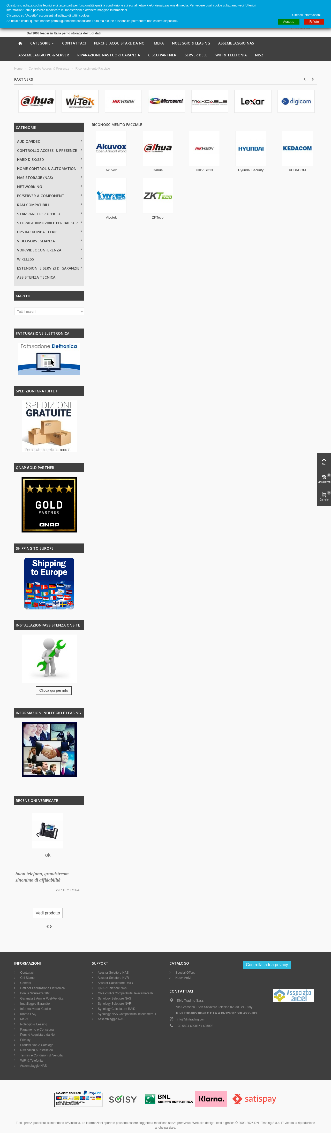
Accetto (288, 22)
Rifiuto (314, 22)
